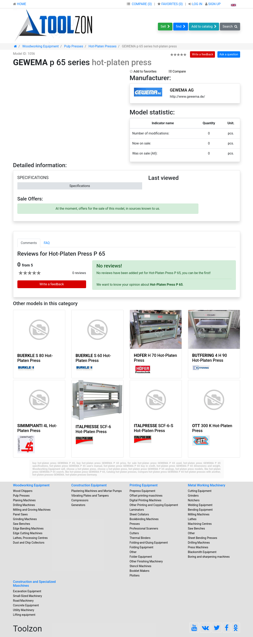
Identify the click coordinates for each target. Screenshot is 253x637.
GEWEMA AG (182, 90)
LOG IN (195, 4)
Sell (165, 26)
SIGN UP (213, 4)
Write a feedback (202, 54)
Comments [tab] (29, 243)
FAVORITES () (170, 4)
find (180, 26)
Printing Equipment (144, 485)
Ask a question (228, 54)
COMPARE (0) (142, 4)
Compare (177, 71)
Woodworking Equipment (31, 485)
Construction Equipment (89, 485)
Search (230, 26)
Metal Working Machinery (206, 485)
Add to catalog (204, 26)
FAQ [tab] (47, 243)
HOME (19, 4)
